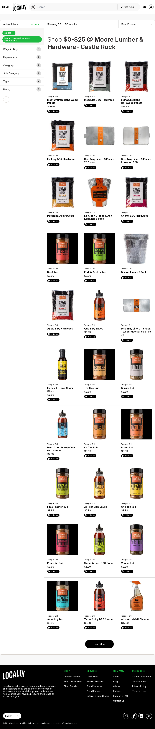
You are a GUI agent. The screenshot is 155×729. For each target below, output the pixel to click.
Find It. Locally (130, 7)
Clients (116, 686)
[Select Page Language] (12, 716)
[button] (22, 49)
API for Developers (141, 676)
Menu (5, 7)
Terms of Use (139, 691)
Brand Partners (94, 691)
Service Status (139, 681)
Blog (115, 681)
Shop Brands (70, 686)
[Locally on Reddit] (126, 716)
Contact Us (118, 701)
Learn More (92, 676)
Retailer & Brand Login (98, 696)
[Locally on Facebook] (134, 716)
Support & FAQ (120, 696)
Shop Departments (73, 681)
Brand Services (94, 686)
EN (144, 7)
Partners (117, 691)
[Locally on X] (149, 716)
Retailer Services (95, 681)
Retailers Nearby (72, 676)
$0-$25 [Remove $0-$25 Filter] (8, 33)
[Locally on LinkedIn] (141, 716)
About (116, 676)
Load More (99, 644)
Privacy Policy (139, 686)
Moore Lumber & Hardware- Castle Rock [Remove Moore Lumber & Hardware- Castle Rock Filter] (17, 39)
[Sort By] (137, 24)
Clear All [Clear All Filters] (36, 24)
